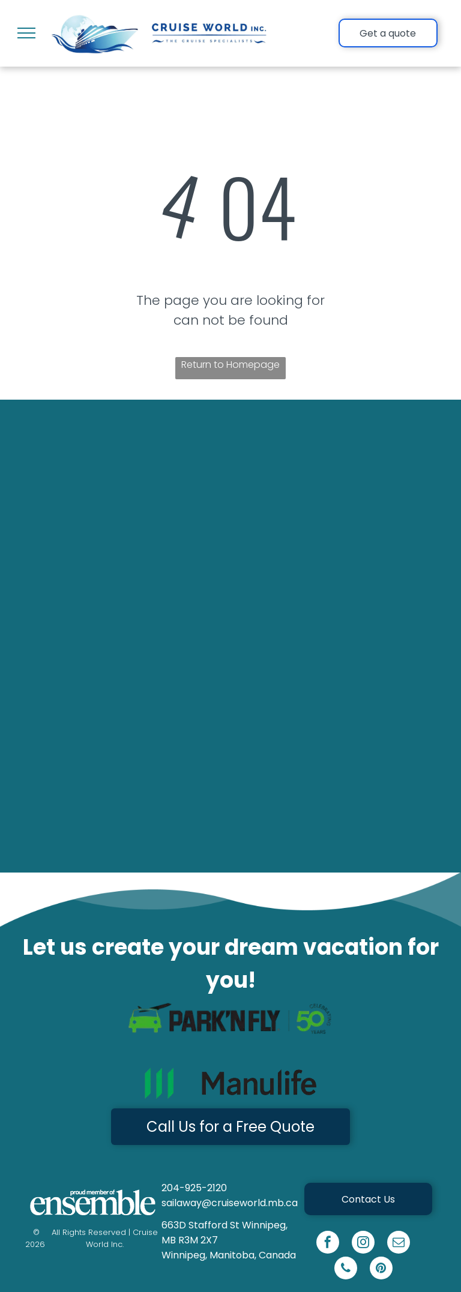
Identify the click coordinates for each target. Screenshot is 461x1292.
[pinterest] (381, 1269)
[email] (398, 1244)
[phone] (345, 1269)
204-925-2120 (194, 1188)
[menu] (26, 33)
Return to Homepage (230, 364)
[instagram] (363, 1244)
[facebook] (327, 1244)
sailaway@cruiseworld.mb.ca (229, 1203)
